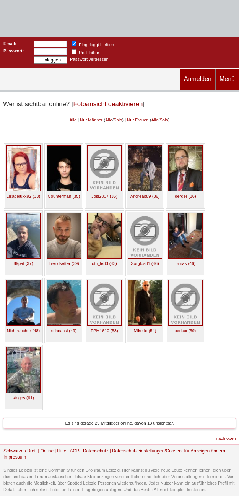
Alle (72, 120)
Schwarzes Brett (20, 451)
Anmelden (197, 79)
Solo (118, 120)
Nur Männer (91, 120)
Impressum (14, 457)
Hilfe (61, 451)
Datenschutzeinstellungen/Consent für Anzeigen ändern (168, 451)
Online (47, 451)
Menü (227, 79)
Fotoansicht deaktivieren (108, 104)
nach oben (226, 438)
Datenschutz (96, 451)
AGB (74, 451)
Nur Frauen (138, 120)
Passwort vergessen (89, 59)
